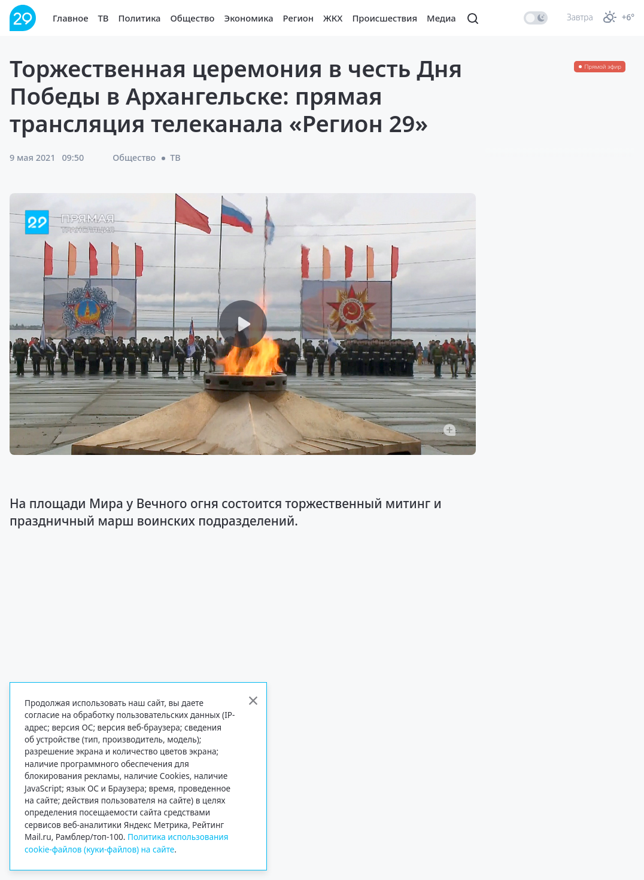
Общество (193, 18)
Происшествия (384, 18)
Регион (298, 18)
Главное (71, 18)
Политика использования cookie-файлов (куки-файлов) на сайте (127, 842)
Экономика (249, 18)
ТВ (103, 18)
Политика (140, 18)
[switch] (536, 18)
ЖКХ (332, 18)
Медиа (441, 18)
